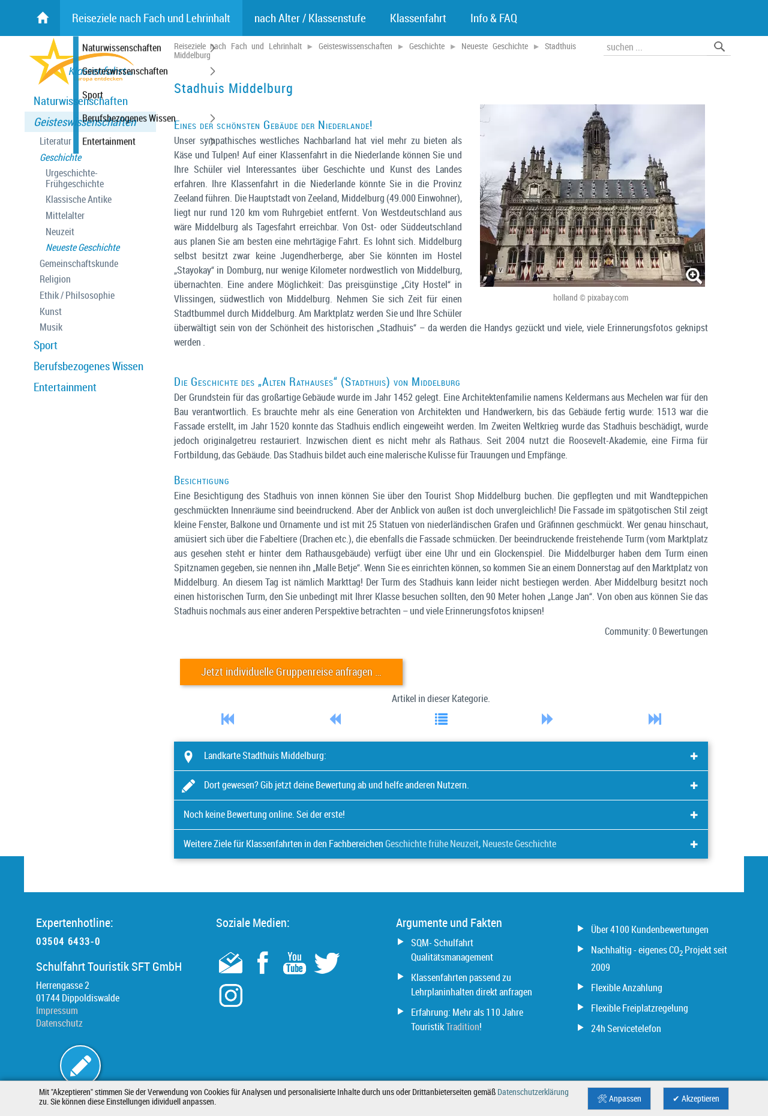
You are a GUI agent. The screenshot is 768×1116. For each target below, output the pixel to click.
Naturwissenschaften (81, 101)
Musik (51, 327)
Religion (55, 279)
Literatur (55, 141)
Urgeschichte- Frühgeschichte (75, 178)
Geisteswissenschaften (85, 122)
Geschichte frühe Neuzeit (432, 843)
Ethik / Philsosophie (77, 295)
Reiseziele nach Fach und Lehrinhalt (238, 46)
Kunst (51, 311)
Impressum (57, 1010)
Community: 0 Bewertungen (656, 631)
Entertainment (65, 387)
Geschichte (60, 157)
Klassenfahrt (418, 18)
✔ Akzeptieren (696, 1098)
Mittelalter (65, 215)
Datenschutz (59, 1023)
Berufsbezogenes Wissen (88, 366)
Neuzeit (60, 232)
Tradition (462, 1026)
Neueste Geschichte (82, 247)
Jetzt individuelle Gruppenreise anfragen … (291, 672)
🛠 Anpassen (619, 1098)
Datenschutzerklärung (533, 1092)
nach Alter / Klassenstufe (310, 18)
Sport (46, 345)
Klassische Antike (79, 199)
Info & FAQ (493, 18)
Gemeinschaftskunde (79, 263)
